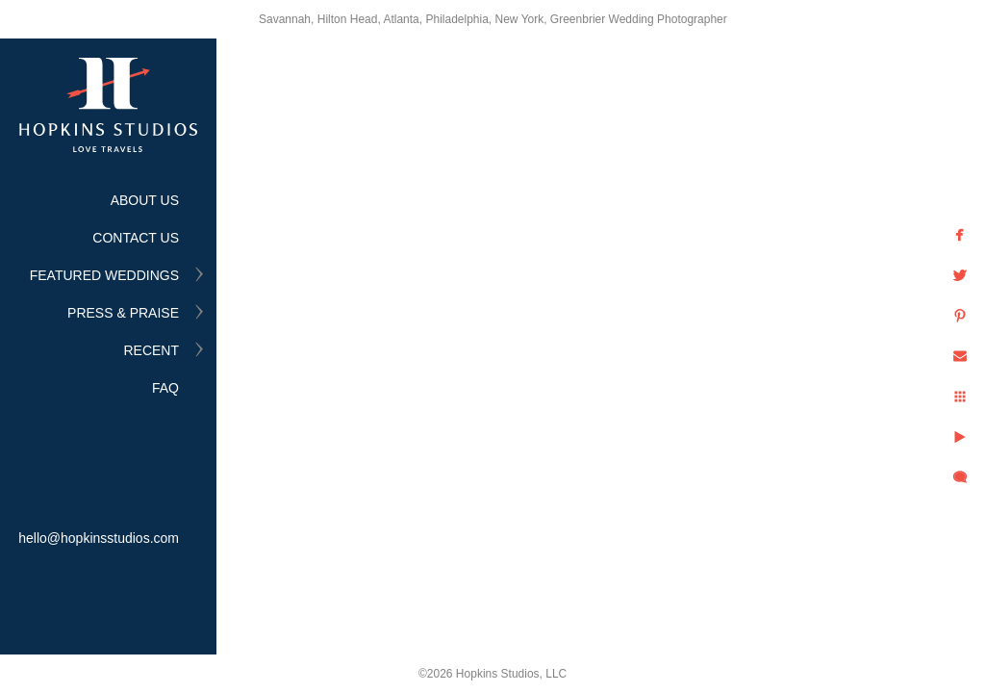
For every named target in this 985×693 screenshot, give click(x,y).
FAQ (165, 388)
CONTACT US (135, 237)
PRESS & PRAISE (123, 313)
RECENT (151, 350)
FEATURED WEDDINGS (104, 275)
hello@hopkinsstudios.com (98, 538)
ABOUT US (145, 200)
